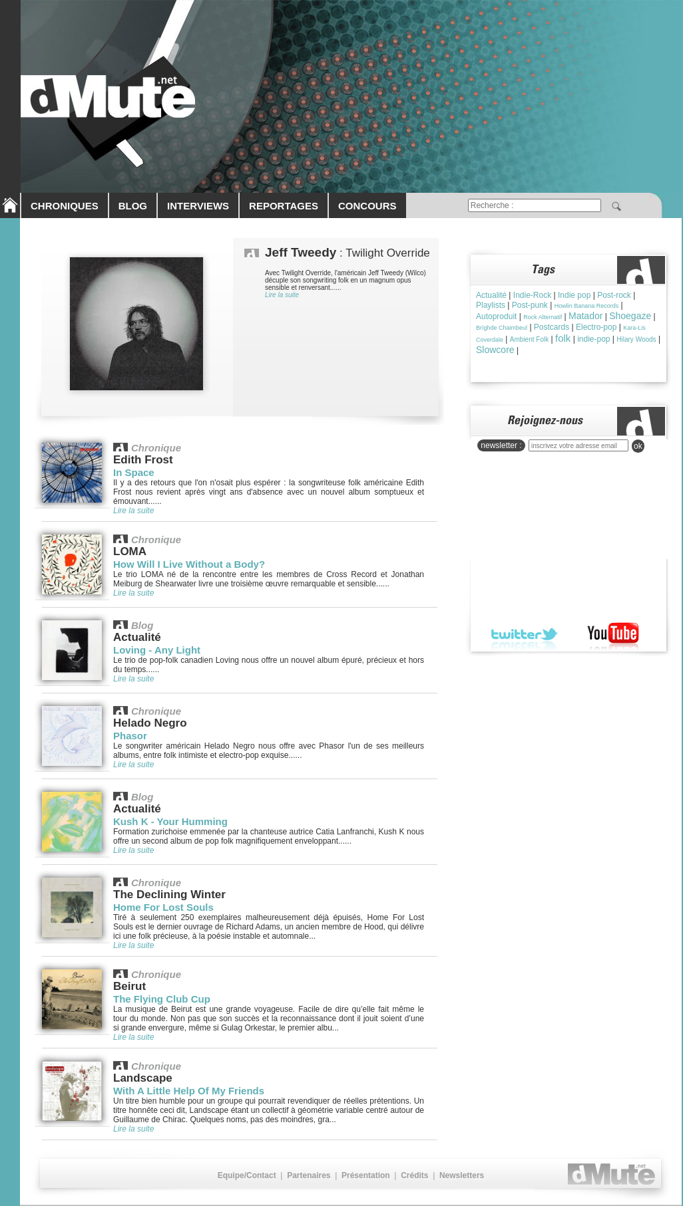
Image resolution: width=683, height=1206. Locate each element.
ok (638, 446)
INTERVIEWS (198, 205)
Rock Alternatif (542, 317)
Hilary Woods (636, 339)
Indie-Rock (532, 295)
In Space (133, 472)
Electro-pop (596, 327)
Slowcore (495, 349)
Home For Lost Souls (163, 907)
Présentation (366, 1175)
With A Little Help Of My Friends (188, 1090)
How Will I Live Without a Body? (189, 564)
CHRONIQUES (65, 205)
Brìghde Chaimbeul (501, 327)
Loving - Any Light (156, 650)
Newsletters (461, 1175)
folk (562, 338)
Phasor (130, 735)
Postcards (551, 327)
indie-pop (593, 339)
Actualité (491, 295)
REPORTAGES (283, 205)
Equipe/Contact (247, 1175)
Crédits (414, 1175)
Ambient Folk (529, 339)
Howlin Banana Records (587, 305)
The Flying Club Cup (161, 999)
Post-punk (530, 305)
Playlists (490, 305)
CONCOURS (367, 205)
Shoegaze (630, 315)
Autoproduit (496, 316)
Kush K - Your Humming (170, 821)
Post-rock (614, 295)
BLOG (132, 205)
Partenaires (308, 1175)
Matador (585, 315)
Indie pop (574, 295)
